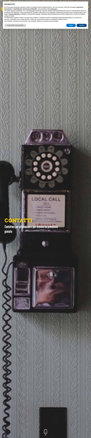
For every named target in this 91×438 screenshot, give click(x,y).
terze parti (32, 10)
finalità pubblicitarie (14, 14)
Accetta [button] (81, 25)
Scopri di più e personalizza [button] (15, 25)
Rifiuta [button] (71, 25)
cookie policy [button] (53, 9)
